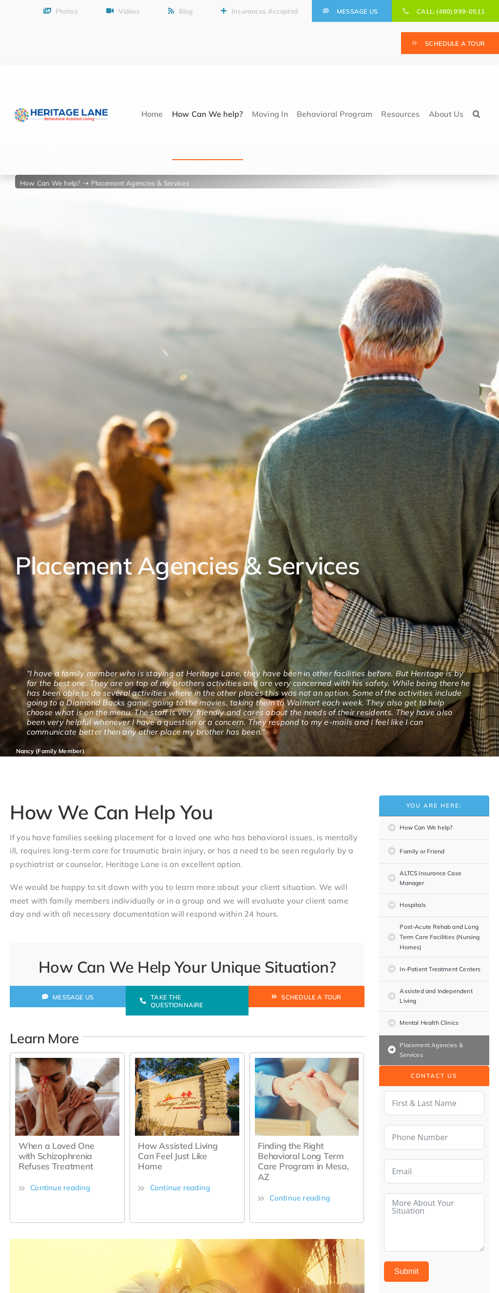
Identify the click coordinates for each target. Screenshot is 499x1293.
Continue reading (55, 1187)
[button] (476, 115)
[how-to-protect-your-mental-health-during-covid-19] (67, 1062)
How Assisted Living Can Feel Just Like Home (177, 1155)
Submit (406, 1271)
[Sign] (187, 1062)
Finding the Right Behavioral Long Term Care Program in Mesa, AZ (303, 1161)
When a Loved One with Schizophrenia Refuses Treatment (57, 1155)
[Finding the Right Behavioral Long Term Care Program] (307, 1062)
